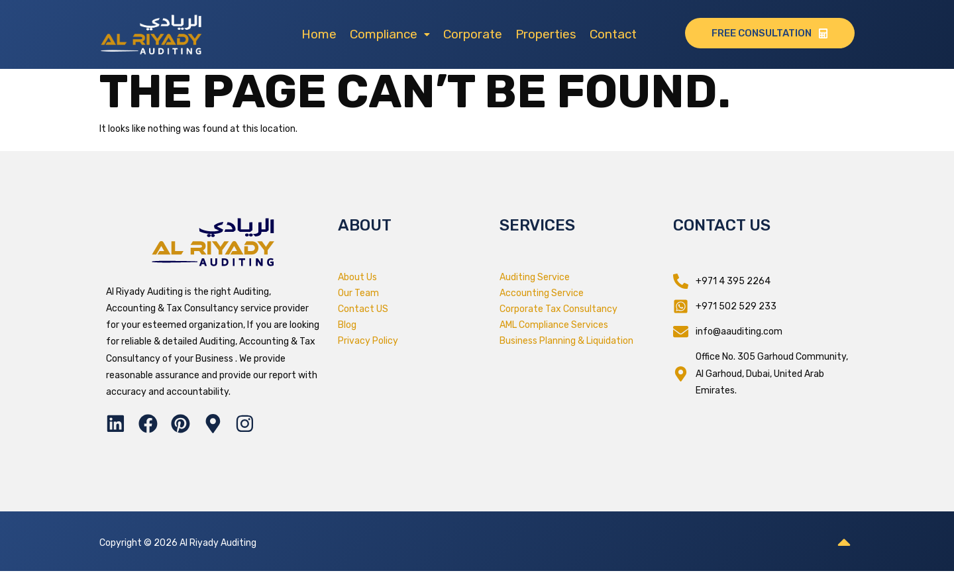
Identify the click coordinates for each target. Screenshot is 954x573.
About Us (357, 277)
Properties (545, 34)
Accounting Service (542, 293)
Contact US (363, 309)
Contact (613, 34)
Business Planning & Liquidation (566, 340)
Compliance (390, 34)
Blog (347, 325)
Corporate (472, 34)
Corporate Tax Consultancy (558, 309)
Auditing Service (535, 277)
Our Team (358, 293)
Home (319, 34)
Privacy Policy (368, 340)
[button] (390, 34)
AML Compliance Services (554, 325)
